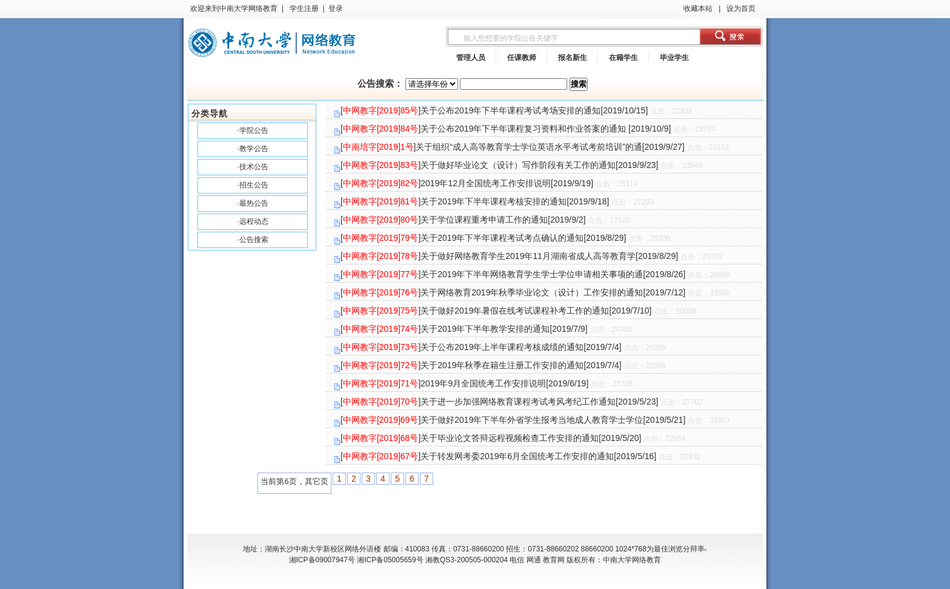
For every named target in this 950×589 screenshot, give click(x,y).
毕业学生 (674, 57)
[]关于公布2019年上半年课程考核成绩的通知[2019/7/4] (503, 347)
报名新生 (572, 57)
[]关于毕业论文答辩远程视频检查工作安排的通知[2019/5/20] (513, 438)
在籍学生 (623, 57)
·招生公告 (252, 185)
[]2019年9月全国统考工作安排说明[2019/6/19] (486, 383)
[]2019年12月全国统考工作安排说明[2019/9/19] (488, 183)
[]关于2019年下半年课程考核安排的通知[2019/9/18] (497, 201)
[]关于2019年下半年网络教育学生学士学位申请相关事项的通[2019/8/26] (535, 274)
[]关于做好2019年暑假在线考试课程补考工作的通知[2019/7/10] (518, 310)
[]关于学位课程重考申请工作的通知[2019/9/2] (485, 219)
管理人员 (470, 57)
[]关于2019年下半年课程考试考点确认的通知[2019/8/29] (505, 238)
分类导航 (209, 113)
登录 (335, 8)
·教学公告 (252, 148)
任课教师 (521, 57)
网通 (533, 560)
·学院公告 (252, 130)
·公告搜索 (252, 239)
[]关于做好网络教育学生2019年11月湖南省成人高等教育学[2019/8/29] (531, 256)
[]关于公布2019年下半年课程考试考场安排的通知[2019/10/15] (516, 110)
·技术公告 (252, 167)
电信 (517, 560)
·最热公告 (252, 203)
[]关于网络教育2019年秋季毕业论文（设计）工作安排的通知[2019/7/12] (535, 292)
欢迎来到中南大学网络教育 (233, 8)
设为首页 (740, 8)
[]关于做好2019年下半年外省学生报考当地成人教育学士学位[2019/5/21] (535, 420)
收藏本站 (697, 8)
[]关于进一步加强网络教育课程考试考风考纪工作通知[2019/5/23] (521, 401)
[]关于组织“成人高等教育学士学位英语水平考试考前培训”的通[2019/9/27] (534, 147)
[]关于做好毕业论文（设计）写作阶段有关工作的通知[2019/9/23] (521, 165)
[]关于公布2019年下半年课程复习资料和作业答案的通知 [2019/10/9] (528, 128)
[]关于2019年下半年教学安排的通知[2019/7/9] (486, 329)
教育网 (554, 560)
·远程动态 (252, 221)
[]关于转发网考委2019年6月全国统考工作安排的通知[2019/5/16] (520, 456)
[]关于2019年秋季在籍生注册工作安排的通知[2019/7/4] (503, 365)
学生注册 (302, 8)
